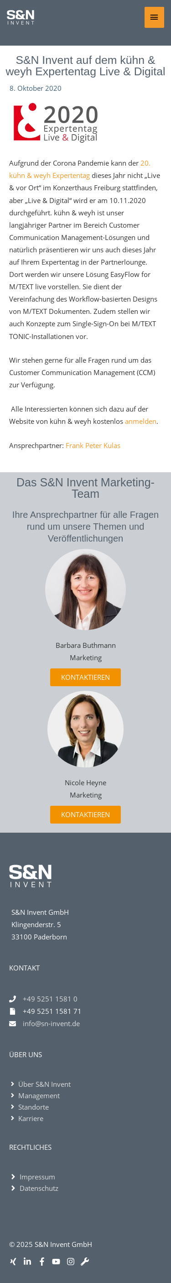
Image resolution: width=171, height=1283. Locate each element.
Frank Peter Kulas (93, 445)
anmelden (140, 421)
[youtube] (58, 1261)
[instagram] (73, 1261)
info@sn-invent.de (51, 1023)
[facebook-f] (44, 1261)
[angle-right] (40, 1084)
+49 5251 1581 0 (50, 998)
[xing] (15, 1261)
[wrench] (87, 1261)
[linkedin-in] (29, 1261)
